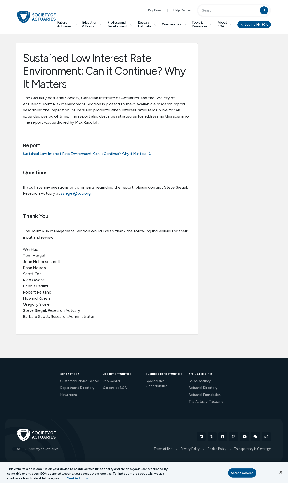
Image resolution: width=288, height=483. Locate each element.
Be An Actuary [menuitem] (200, 381)
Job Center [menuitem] (111, 381)
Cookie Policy (217, 449)
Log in (254, 25)
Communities (174, 24)
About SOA (225, 24)
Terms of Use (163, 449)
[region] (144, 472)
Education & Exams (92, 24)
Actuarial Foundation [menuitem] (205, 395)
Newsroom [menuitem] (68, 395)
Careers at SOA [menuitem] (115, 388)
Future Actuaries (67, 24)
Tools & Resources (202, 24)
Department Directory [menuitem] (77, 388)
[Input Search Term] (230, 10)
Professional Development (120, 24)
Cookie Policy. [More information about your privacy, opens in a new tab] (77, 478)
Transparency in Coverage (252, 449)
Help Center (182, 10)
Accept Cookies (242, 472)
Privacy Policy (190, 449)
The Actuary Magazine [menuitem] (206, 402)
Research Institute (147, 24)
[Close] (281, 472)
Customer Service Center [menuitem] (79, 381)
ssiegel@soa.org (76, 193)
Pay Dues (154, 10)
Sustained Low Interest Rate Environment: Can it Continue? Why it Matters (84, 154)
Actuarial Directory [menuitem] (203, 388)
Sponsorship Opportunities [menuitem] (156, 383)
